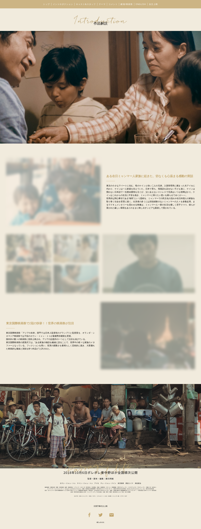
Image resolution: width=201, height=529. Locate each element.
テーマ (102, 4)
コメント (113, 4)
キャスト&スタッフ (86, 4)
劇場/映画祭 (127, 4)
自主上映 (153, 4)
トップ (46, 4)
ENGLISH (141, 4)
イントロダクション (63, 4)
